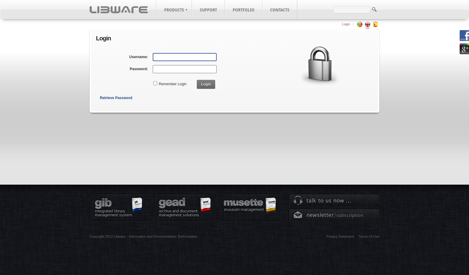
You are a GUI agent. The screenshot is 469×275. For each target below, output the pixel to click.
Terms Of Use (369, 236)
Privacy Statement (340, 236)
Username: (138, 57)
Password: (139, 69)
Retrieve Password (116, 98)
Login (346, 24)
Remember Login (173, 84)
